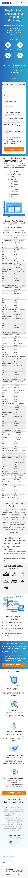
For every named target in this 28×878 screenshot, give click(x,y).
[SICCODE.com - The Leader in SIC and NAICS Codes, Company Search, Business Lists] (8, 3)
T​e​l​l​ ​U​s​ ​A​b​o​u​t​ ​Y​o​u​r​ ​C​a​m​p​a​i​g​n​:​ (12, 125)
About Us (5, 850)
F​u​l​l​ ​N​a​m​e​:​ (7, 90)
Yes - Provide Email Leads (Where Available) (12, 138)
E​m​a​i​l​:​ (6, 95)
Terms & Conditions (8, 856)
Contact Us (6, 853)
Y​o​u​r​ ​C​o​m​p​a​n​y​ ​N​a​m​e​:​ (10, 101)
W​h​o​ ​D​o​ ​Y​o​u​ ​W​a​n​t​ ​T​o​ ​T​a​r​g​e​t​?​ (12, 112)
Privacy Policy (6, 859)
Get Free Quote (14, 793)
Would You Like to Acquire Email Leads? (13, 132)
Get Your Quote (14, 665)
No (6, 135)
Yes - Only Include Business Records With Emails (12, 142)
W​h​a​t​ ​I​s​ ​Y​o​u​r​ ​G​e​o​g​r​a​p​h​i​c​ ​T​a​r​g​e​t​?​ (13, 118)
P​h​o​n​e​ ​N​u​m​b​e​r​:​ (8, 106)
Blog (4, 862)
